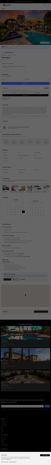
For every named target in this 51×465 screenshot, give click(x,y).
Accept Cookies (45, 455)
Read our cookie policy (4, 461)
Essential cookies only (12, 461)
